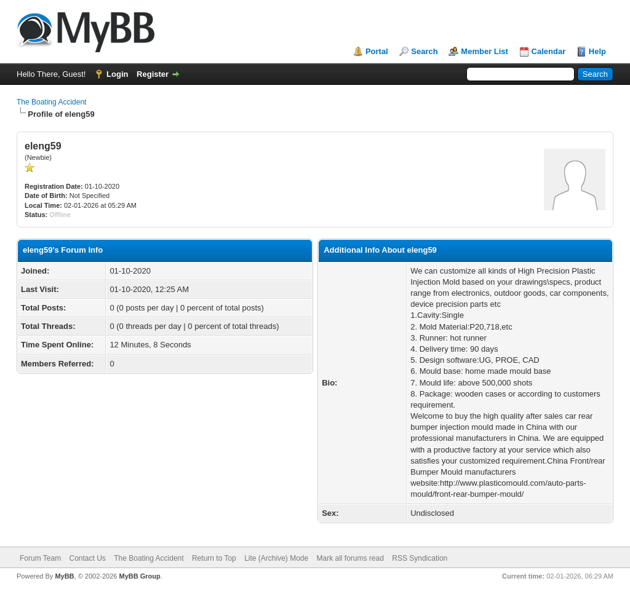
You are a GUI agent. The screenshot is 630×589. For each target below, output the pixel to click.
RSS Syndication (419, 558)
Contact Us (87, 558)
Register (153, 74)
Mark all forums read (350, 558)
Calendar (549, 51)
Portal (376, 51)
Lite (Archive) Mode (276, 558)
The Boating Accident (51, 102)
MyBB (64, 576)
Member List (484, 51)
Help (597, 51)
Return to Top (214, 558)
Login (117, 74)
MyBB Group (139, 576)
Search (424, 51)
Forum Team (40, 558)
